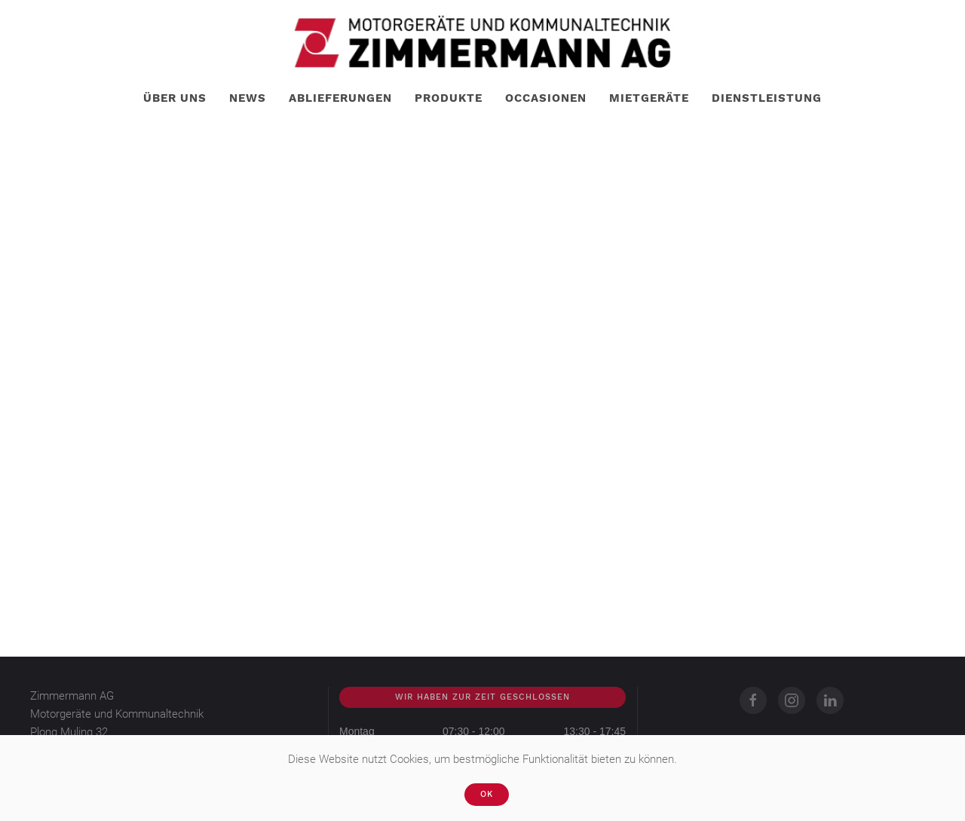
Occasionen (546, 98)
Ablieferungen (340, 98)
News (247, 98)
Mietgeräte (649, 98)
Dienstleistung (767, 98)
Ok (486, 794)
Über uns (175, 98)
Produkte (448, 98)
